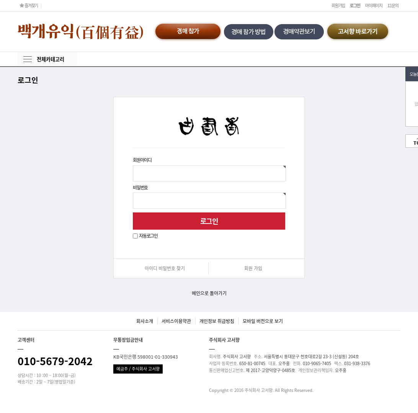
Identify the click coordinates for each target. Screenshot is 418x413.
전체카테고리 (50, 59)
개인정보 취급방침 (216, 321)
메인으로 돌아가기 (209, 293)
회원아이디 (142, 160)
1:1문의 (392, 5)
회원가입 (338, 5)
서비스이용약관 (176, 321)
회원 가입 (253, 268)
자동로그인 (148, 235)
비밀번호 (140, 187)
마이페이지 (373, 5)
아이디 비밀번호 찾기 (165, 268)
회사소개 (144, 321)
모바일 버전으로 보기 (263, 321)
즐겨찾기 (29, 5)
